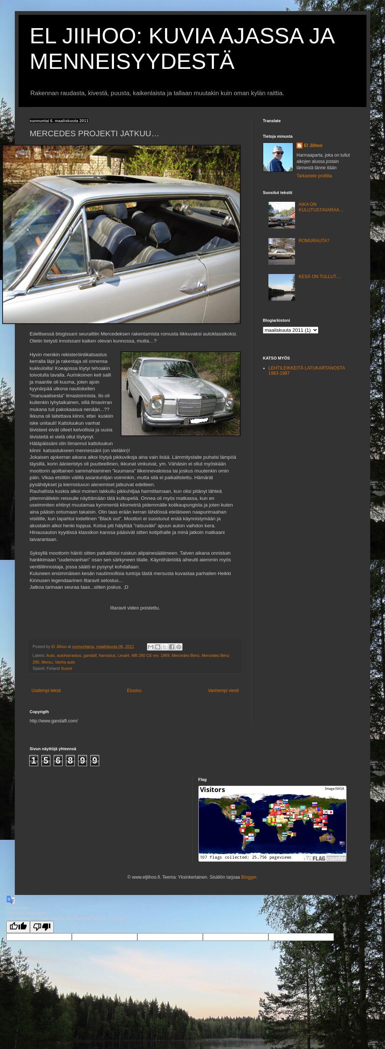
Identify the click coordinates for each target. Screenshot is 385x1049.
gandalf (89, 655)
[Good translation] (18, 927)
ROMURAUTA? (314, 240)
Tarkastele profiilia (314, 175)
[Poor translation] (42, 927)
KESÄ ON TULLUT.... (320, 276)
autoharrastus (69, 655)
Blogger (249, 877)
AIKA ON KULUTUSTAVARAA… (321, 207)
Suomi (66, 668)
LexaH (123, 655)
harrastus (107, 655)
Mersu (47, 662)
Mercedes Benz (186, 655)
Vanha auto (65, 662)
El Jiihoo (313, 145)
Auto (50, 655)
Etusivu (134, 690)
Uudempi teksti (46, 690)
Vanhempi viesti (223, 690)
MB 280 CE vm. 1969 (150, 655)
